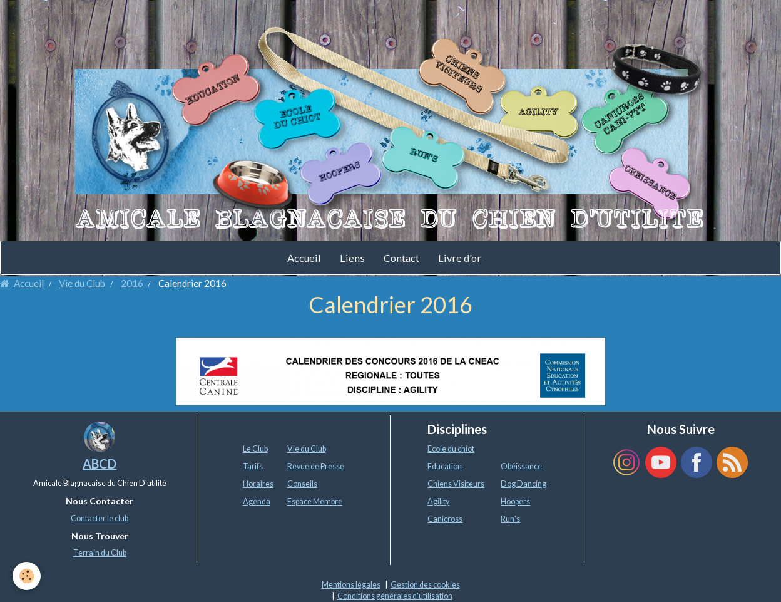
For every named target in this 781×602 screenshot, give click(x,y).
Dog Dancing (523, 484)
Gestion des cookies (425, 584)
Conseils (302, 484)
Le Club (255, 449)
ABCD (99, 463)
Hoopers (515, 501)
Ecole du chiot (450, 449)
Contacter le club (99, 518)
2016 (132, 283)
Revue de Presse (315, 466)
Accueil (304, 258)
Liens (352, 258)
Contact (401, 258)
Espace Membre (314, 501)
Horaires (258, 484)
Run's (510, 519)
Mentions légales (351, 584)
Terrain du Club (99, 553)
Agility (438, 501)
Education (444, 466)
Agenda (256, 501)
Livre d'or (459, 258)
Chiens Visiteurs (455, 484)
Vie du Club (82, 283)
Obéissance (521, 466)
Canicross (444, 519)
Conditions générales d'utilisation (394, 596)
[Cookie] (27, 576)
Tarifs (253, 466)
